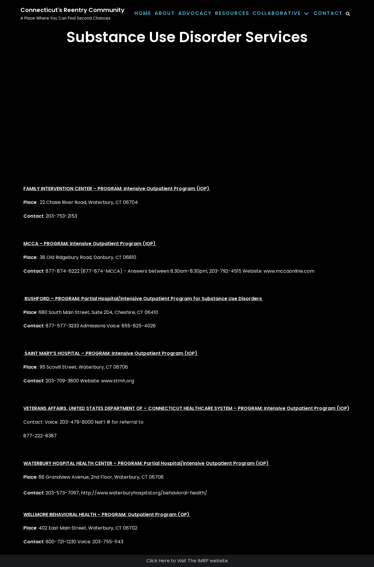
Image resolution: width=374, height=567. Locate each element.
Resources (232, 13)
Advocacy (195, 13)
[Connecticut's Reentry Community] (72, 13)
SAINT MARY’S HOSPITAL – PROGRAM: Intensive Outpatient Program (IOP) (110, 353)
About (165, 13)
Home (142, 13)
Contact (328, 13)
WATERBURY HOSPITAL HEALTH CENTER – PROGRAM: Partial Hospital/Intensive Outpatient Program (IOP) (146, 463)
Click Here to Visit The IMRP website (187, 560)
